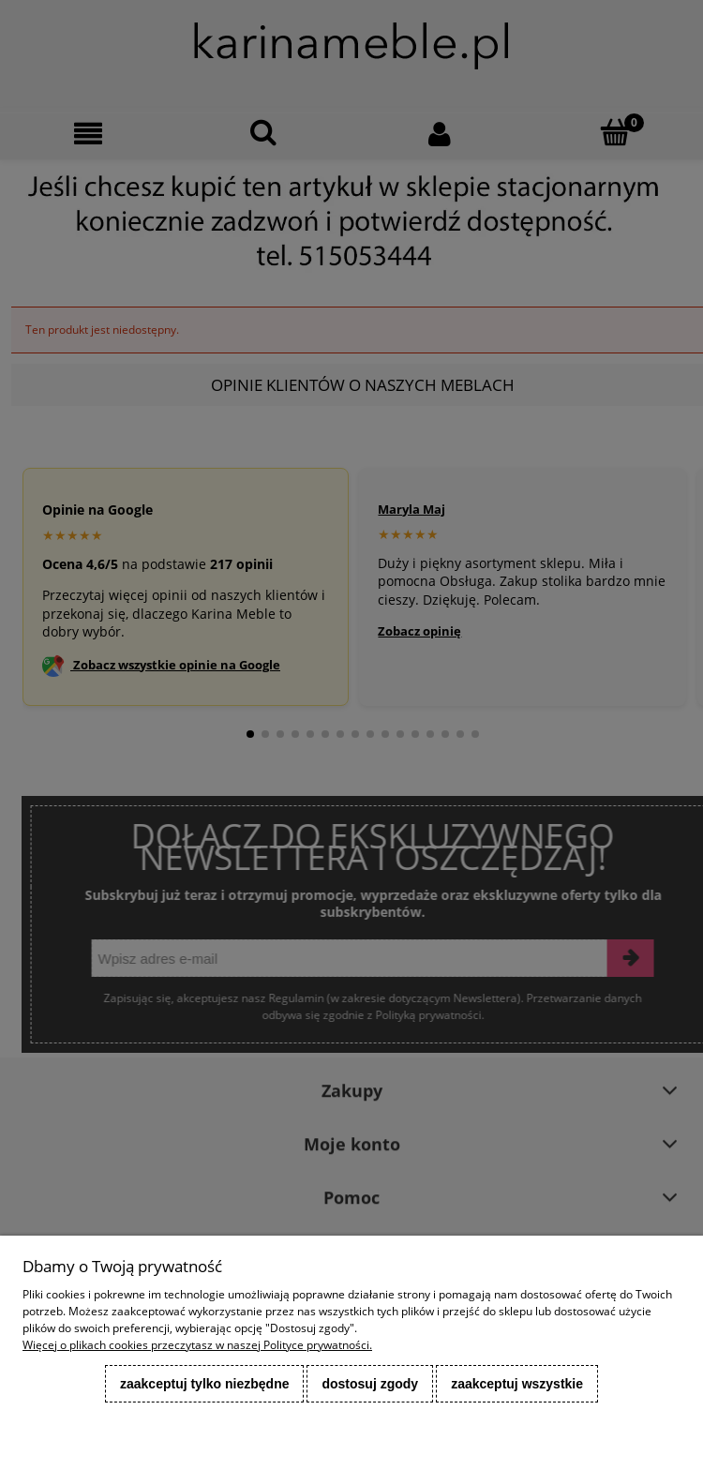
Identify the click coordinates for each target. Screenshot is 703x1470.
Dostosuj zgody (370, 1383)
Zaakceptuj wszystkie (517, 1383)
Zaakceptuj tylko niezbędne (205, 1383)
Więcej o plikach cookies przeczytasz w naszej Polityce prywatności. (197, 1345)
